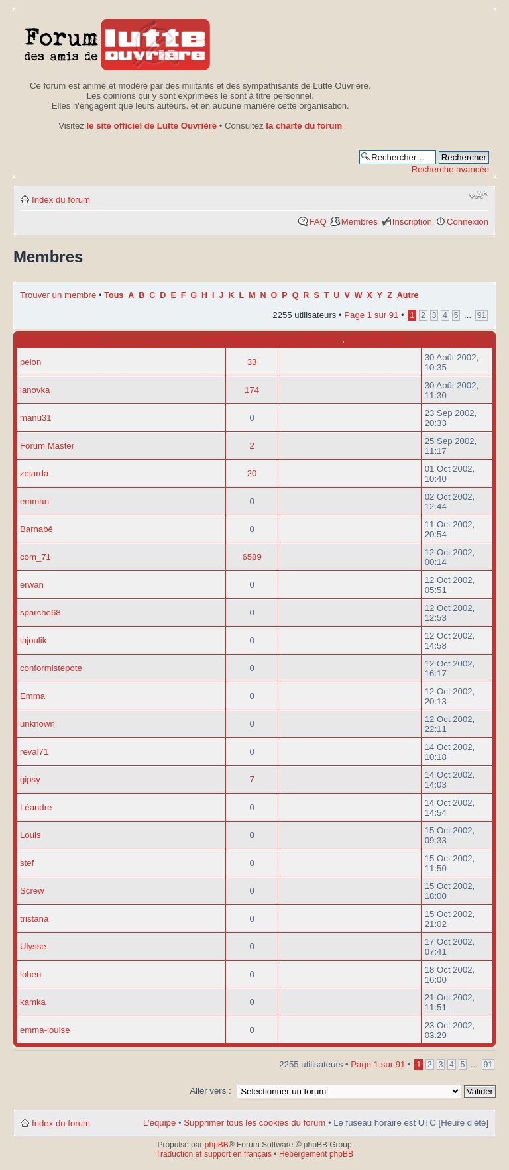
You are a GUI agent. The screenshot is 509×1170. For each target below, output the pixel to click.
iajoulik (33, 640)
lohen (30, 974)
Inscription (412, 222)
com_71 (35, 557)
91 (481, 315)
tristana (34, 919)
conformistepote (51, 668)
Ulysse (33, 946)
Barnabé (36, 529)
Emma (32, 696)
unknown (37, 724)
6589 (251, 557)
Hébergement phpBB (316, 1154)
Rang (213, 339)
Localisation (375, 339)
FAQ (317, 222)
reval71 (34, 752)
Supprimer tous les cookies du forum (254, 1123)
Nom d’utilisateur (58, 339)
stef (27, 863)
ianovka (35, 390)
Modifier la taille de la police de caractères (478, 195)
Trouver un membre (59, 295)
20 (252, 473)
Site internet (311, 339)
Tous (113, 295)
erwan (32, 585)
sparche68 (40, 612)
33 (252, 362)
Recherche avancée (450, 169)
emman (34, 501)
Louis (30, 835)
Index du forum (61, 200)
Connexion (467, 222)
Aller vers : (210, 1091)
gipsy (30, 779)
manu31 (36, 418)
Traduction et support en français (214, 1154)
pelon (30, 362)
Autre (408, 295)
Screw (32, 891)
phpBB (217, 1144)
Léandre (36, 807)
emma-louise (45, 1030)
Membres (359, 222)
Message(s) (253, 339)
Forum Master (47, 446)
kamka (33, 1002)
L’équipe (159, 1123)
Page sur (371, 315)
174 (252, 390)
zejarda (34, 473)
